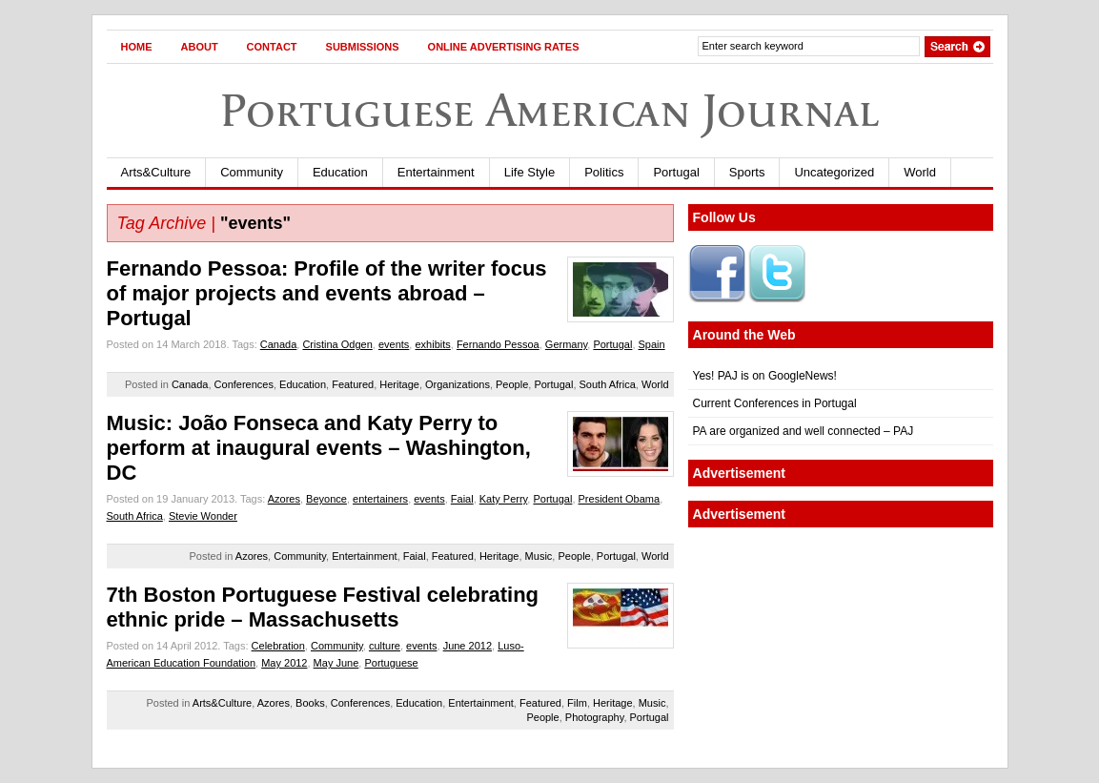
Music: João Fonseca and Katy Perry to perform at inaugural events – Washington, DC (319, 447)
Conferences (244, 384)
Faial (462, 499)
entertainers (380, 499)
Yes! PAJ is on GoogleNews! (765, 375)
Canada (278, 344)
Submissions (362, 46)
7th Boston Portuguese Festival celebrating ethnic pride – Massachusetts (323, 607)
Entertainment (436, 172)
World (920, 172)
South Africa (608, 384)
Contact (272, 46)
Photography (594, 717)
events (393, 344)
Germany (566, 344)
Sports (747, 172)
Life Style (529, 172)
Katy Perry (503, 499)
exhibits (432, 344)
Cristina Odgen (337, 344)
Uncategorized (834, 172)
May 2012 (284, 663)
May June (336, 663)
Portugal (676, 172)
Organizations (457, 384)
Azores (284, 499)
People (512, 384)
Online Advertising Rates (504, 46)
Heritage (399, 384)
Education (340, 172)
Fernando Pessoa (498, 344)
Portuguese (390, 663)
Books (310, 703)
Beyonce (326, 499)
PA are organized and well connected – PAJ (803, 431)
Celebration (278, 645)
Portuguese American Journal (550, 110)
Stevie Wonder (203, 516)
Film (577, 703)
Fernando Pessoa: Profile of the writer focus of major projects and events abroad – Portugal (327, 293)
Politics (603, 172)
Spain (652, 344)
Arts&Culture (156, 172)
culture (384, 645)
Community (251, 172)
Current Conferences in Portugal (775, 403)
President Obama (620, 499)
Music (539, 556)
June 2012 (467, 645)
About (199, 46)
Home (137, 46)
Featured (353, 384)
